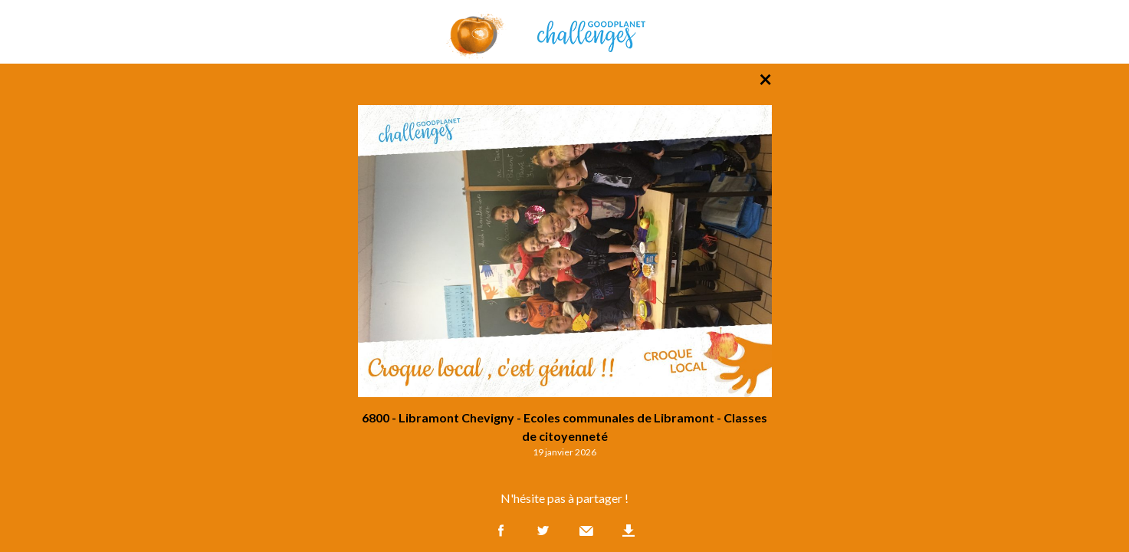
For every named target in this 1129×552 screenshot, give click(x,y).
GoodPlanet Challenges (565, 32)
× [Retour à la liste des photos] (765, 78)
